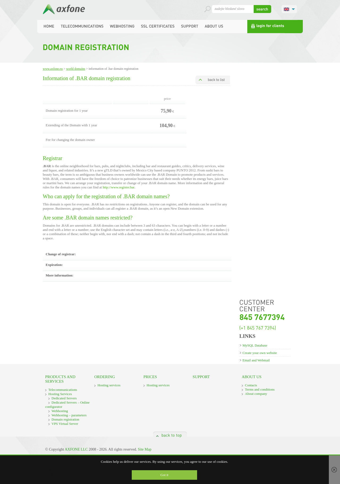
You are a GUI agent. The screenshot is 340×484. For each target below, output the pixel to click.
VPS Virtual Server (65, 424)
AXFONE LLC (76, 449)
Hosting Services (60, 394)
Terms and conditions (260, 389)
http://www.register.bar (118, 187)
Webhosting (60, 411)
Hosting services (108, 385)
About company (256, 394)
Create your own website (260, 353)
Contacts (251, 385)
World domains (75, 69)
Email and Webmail (256, 360)
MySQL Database (255, 345)
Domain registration (65, 419)
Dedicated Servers (64, 398)
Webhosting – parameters (69, 415)
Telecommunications (62, 390)
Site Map (144, 449)
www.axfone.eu (53, 69)
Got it (164, 475)
